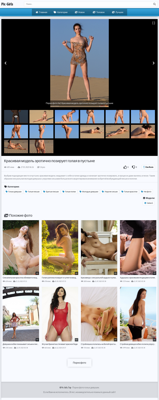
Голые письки (32, 192)
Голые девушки (13, 192)
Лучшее (117, 12)
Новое (80, 12)
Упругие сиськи (110, 192)
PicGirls (7, 4)
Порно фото (79, 362)
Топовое (99, 12)
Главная (41, 12)
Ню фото (146, 192)
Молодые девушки (89, 192)
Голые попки (69, 192)
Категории (61, 12)
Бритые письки (51, 192)
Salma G (148, 203)
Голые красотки (129, 192)
